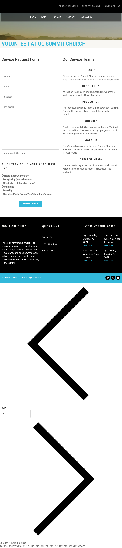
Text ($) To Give (91, 6)
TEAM (45, 17)
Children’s (9, 186)
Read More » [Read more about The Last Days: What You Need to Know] (109, 246)
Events (57, 16)
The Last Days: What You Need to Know (112, 239)
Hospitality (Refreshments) (18, 179)
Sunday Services (68, 6)
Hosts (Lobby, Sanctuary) (16, 175)
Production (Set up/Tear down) (19, 183)
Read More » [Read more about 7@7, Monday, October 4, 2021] (88, 246)
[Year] (15, 414)
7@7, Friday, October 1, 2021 (110, 254)
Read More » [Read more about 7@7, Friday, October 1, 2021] (109, 261)
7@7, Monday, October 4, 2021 (90, 239)
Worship (8, 190)
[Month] (7, 407)
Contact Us (86, 16)
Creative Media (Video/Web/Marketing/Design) (28, 194)
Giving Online (112, 6)
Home (33, 16)
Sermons (70, 16)
